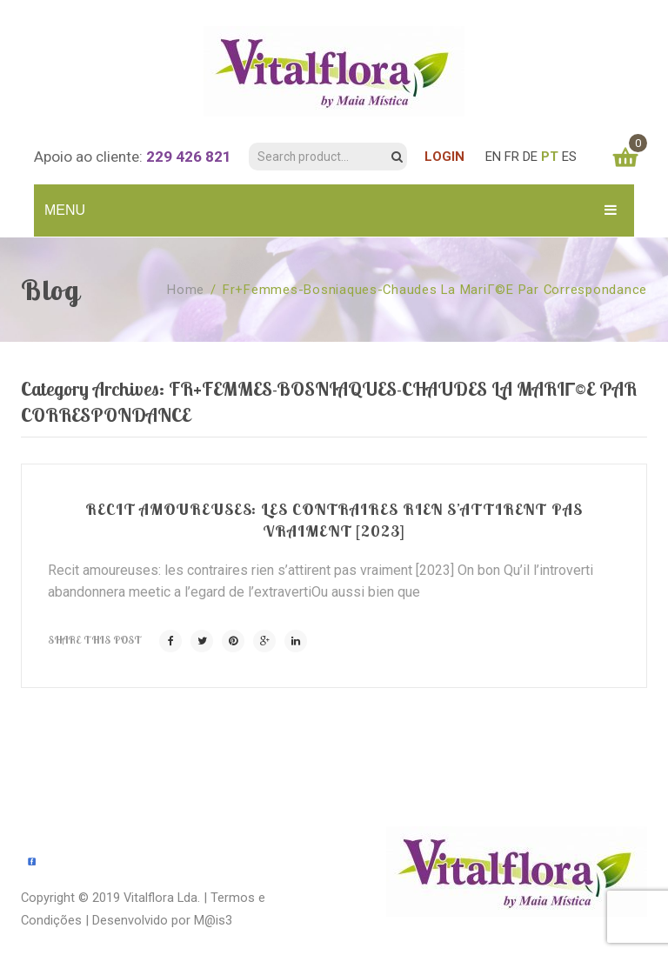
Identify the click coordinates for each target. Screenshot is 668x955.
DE (530, 156)
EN (493, 156)
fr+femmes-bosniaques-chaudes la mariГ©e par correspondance (435, 289)
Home (185, 289)
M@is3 (213, 920)
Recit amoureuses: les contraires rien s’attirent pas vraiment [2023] (334, 519)
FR (511, 156)
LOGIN (444, 156)
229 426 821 (188, 156)
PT (549, 156)
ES (569, 156)
